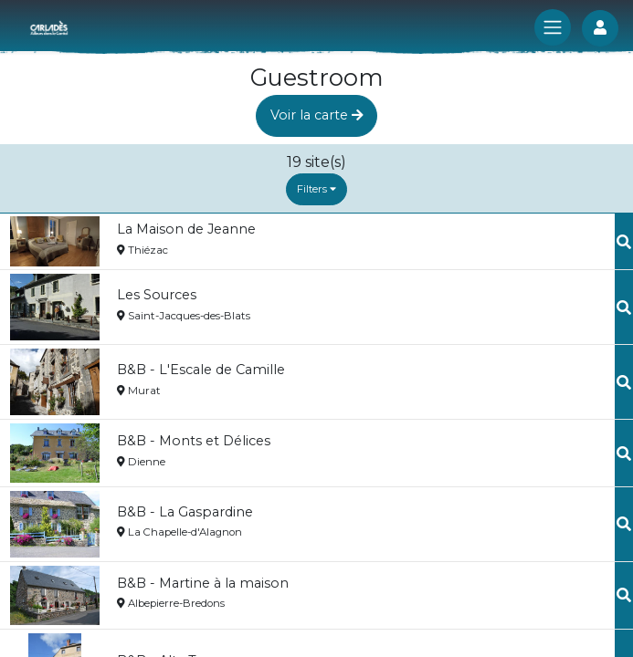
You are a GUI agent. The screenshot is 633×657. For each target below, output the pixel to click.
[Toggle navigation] (552, 27)
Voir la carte (317, 115)
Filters (316, 188)
